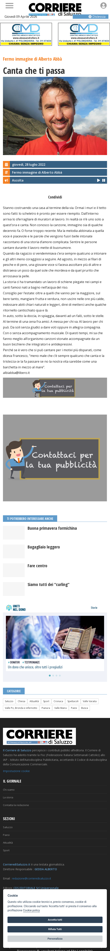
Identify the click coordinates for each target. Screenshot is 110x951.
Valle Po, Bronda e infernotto (21, 708)
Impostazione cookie (16, 771)
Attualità (34, 701)
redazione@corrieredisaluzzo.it (31, 878)
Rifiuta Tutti (55, 929)
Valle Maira (60, 708)
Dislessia (97, 16)
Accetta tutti (55, 919)
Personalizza (55, 938)
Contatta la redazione (16, 805)
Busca (84, 708)
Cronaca (58, 701)
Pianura (46, 708)
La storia (8, 797)
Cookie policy (31, 910)
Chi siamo (9, 789)
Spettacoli (72, 701)
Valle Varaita (90, 701)
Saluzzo (9, 701)
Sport (46, 701)
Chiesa (21, 701)
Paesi (74, 708)
